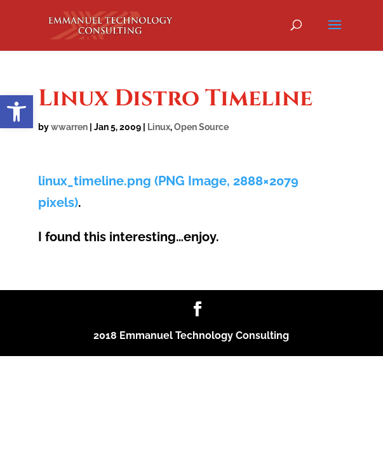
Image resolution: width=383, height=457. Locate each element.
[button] (16, 111)
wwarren (69, 127)
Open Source (201, 127)
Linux (158, 127)
